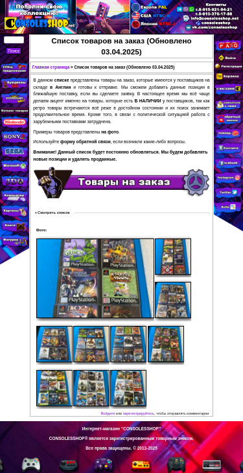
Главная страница (51, 67)
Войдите (108, 413)
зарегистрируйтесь (138, 413)
